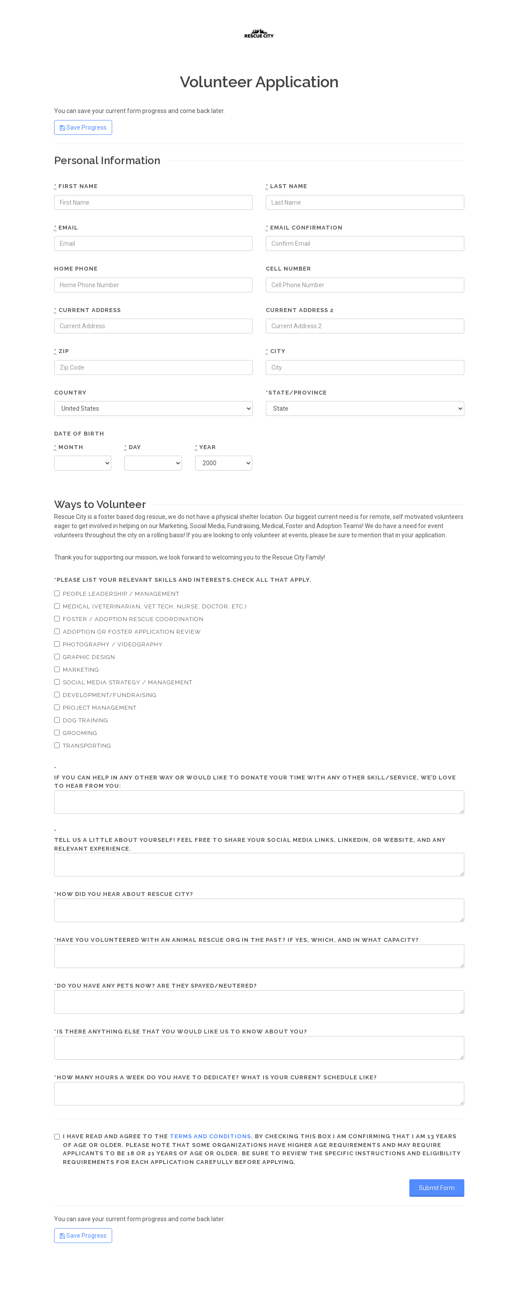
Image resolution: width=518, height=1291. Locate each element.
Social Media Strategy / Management (123, 682)
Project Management (95, 707)
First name (76, 186)
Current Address (87, 310)
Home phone (76, 268)
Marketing (76, 669)
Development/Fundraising (105, 695)
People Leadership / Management (116, 594)
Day (132, 447)
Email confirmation (304, 227)
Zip (61, 351)
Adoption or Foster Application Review (127, 631)
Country (70, 392)
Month (68, 447)
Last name (286, 186)
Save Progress (83, 127)
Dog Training (81, 720)
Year (205, 447)
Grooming (75, 733)
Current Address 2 (300, 310)
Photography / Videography (108, 644)
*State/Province (296, 392)
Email (66, 227)
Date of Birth (79, 433)
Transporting (82, 745)
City (275, 351)
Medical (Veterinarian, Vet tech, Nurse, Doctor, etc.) (150, 606)
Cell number (288, 268)
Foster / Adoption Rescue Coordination (129, 619)
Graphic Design (84, 657)
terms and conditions (210, 1136)
